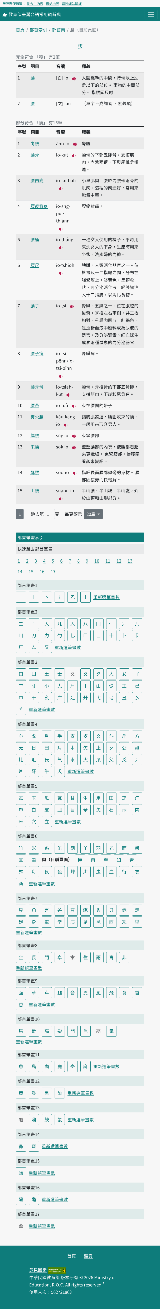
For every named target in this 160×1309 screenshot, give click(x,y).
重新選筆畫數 (106, 597)
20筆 (91, 514)
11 (107, 561)
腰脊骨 (37, 387)
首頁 (20, 30)
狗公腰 (37, 416)
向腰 (34, 143)
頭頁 (88, 1256)
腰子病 (37, 353)
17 (53, 571)
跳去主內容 (35, 3)
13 (130, 561)
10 (96, 561)
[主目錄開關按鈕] (151, 14)
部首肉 (58, 30)
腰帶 (34, 405)
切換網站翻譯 (72, 3)
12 (118, 561)
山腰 (34, 490)
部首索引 (38, 30)
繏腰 (34, 435)
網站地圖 (52, 3)
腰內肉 (37, 180)
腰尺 (34, 265)
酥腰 (34, 472)
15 (31, 571)
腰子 (34, 305)
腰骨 (34, 154)
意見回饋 (38, 1270)
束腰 (34, 446)
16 (42, 571)
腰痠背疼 (39, 206)
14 (20, 571)
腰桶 (34, 239)
